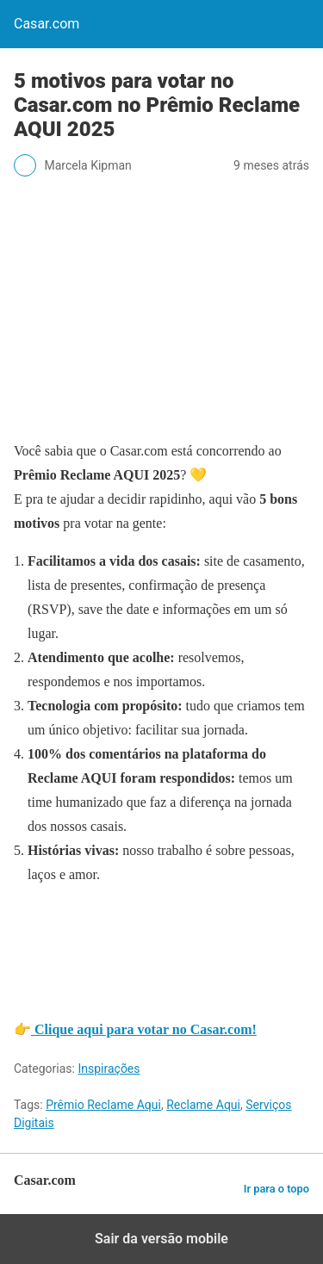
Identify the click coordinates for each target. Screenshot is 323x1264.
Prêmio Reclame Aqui (103, 1105)
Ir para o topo (276, 1188)
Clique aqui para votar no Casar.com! (144, 1029)
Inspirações (109, 1068)
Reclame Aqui (203, 1105)
